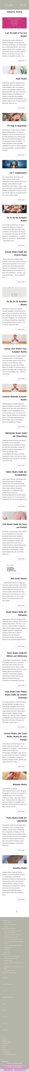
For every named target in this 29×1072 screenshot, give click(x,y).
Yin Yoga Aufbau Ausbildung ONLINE (13, 948)
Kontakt (6, 930)
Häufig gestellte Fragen (8, 1000)
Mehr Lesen (22, 64)
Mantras (4, 1041)
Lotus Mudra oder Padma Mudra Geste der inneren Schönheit (16, 698)
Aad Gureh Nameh (19, 582)
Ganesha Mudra (20, 871)
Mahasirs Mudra (20, 788)
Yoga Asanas (5, 1054)
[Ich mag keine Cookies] (27, 1068)
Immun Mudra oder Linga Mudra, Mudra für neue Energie (15, 740)
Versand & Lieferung (7, 987)
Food (3, 1039)
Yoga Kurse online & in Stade (9, 976)
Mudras (4, 1050)
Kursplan (4, 1020)
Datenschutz (5, 980)
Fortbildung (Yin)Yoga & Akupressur (12, 938)
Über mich (4, 1026)
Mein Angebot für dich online (9, 932)
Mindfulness (5, 1046)
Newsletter (5, 1033)
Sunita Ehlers (5, 923)
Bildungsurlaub (7, 950)
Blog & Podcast (8, 925)
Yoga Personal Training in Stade (12, 959)
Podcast (4, 1052)
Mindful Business (6, 1045)
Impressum (5, 994)
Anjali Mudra (21, 82)
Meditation (4, 1043)
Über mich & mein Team (10, 927)
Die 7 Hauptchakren (18, 176)
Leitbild (4, 1007)
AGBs (3, 1013)
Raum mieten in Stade (9, 974)
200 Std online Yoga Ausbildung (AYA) (13, 942)
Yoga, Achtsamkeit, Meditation (9, 1057)
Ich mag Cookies (8, 1069)
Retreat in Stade (8, 963)
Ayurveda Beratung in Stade (11, 961)
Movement (4, 1048)
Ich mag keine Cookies (20, 1069)
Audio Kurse (7, 955)
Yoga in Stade (5, 957)
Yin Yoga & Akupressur (17, 129)
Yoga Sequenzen (6, 1056)
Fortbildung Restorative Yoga (11, 940)
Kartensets (6, 953)
